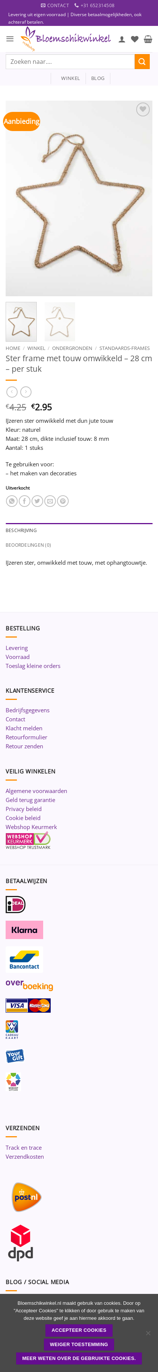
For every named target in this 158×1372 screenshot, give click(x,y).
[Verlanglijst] (134, 39)
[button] (10, 39)
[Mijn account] (122, 39)
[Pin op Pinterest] (63, 501)
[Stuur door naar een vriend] (50, 501)
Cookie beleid (23, 818)
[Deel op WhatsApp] (12, 501)
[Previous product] (25, 392)
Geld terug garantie (30, 800)
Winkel (36, 348)
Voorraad (18, 656)
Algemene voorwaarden (36, 791)
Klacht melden (24, 728)
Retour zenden (24, 746)
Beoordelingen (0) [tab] (28, 545)
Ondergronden (72, 348)
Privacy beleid (24, 809)
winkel (68, 78)
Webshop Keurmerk (31, 827)
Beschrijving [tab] (21, 530)
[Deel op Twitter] (37, 501)
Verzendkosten (25, 1156)
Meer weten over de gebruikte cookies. (79, 1358)
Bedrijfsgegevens (28, 710)
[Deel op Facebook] (24, 501)
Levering (17, 647)
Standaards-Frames (124, 348)
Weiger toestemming (79, 1344)
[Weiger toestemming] (147, 1335)
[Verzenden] (142, 61)
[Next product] (11, 392)
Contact (15, 719)
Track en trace (24, 1147)
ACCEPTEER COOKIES (79, 1330)
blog (97, 78)
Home (13, 348)
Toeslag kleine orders (33, 665)
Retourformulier (26, 737)
